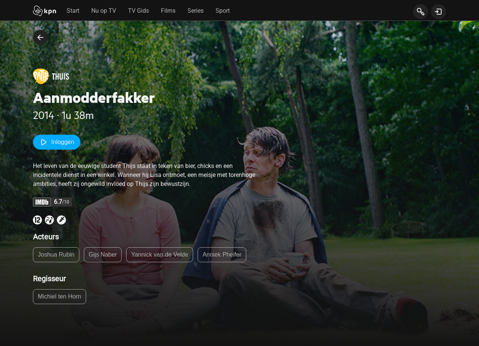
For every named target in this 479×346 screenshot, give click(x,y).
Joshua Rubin (56, 254)
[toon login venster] (438, 11)
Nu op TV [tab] (103, 10)
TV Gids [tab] (138, 10)
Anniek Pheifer (221, 254)
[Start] (44, 11)
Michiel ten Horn (59, 296)
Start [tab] (73, 10)
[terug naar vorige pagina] (40, 37)
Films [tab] (168, 10)
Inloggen (56, 142)
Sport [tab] (223, 10)
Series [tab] (195, 10)
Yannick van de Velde (159, 254)
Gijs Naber (103, 254)
